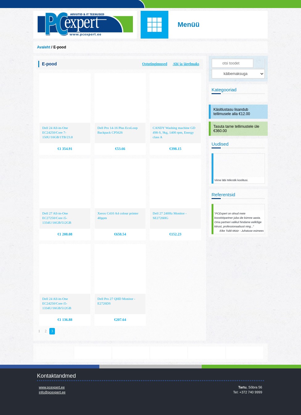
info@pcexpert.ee (52, 392)
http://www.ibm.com (244, 353)
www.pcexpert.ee (52, 387)
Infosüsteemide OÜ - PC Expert (85, 25)
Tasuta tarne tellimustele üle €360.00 (236, 128)
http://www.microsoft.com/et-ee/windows (168, 353)
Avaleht (43, 47)
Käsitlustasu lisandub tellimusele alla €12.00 (231, 111)
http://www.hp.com (206, 353)
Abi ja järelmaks (186, 64)
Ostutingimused (154, 64)
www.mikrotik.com (54, 353)
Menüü (189, 24)
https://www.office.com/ (92, 353)
